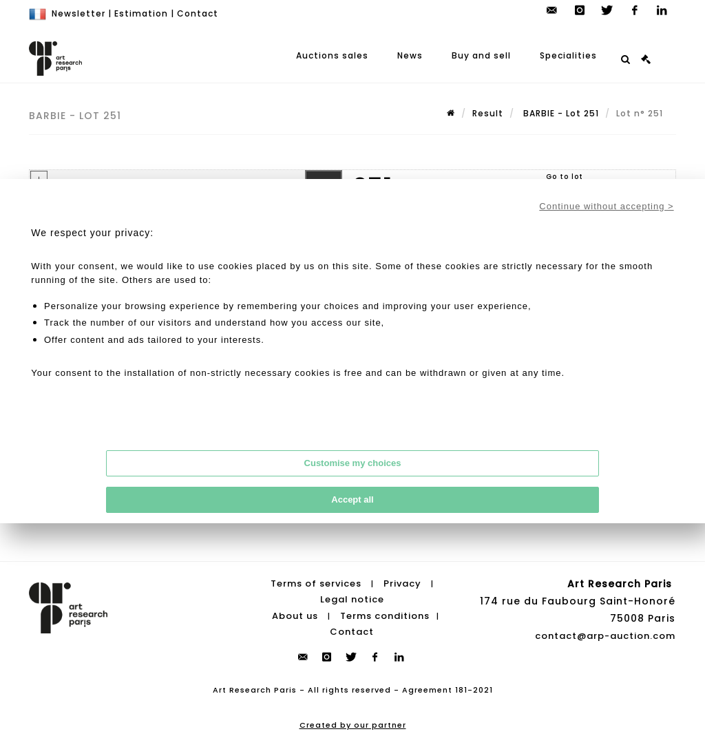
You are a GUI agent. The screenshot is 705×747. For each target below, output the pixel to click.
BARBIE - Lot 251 (559, 113)
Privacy (402, 583)
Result (487, 113)
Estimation (141, 13)
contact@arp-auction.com (605, 635)
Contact (197, 13)
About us (295, 615)
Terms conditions (385, 615)
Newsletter (78, 13)
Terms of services (316, 583)
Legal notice (352, 599)
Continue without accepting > (606, 206)
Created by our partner (352, 724)
